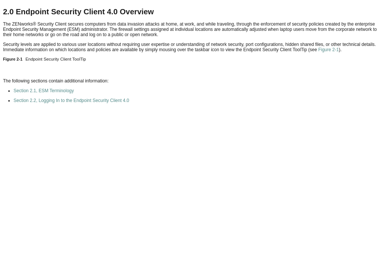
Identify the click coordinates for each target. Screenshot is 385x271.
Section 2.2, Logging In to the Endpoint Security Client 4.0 (71, 100)
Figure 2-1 (328, 49)
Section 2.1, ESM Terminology (44, 90)
